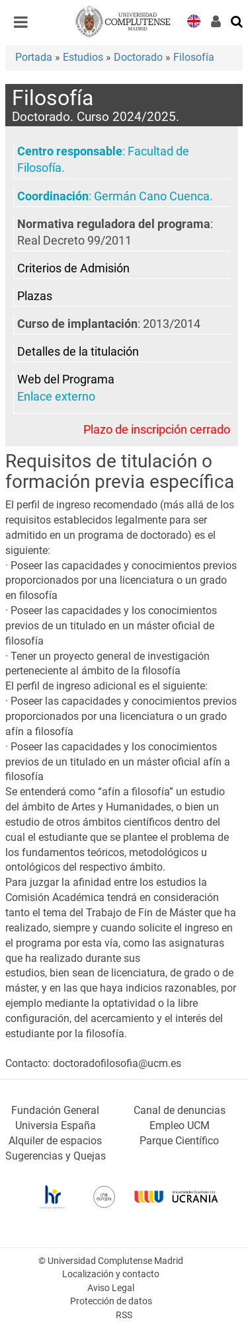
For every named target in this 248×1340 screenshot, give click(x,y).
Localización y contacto (110, 1274)
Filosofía (193, 57)
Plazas (34, 296)
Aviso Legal (110, 1288)
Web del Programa (65, 379)
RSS (124, 1315)
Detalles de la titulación (78, 351)
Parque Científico (179, 1140)
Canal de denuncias (180, 1110)
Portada (33, 57)
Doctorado (138, 57)
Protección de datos (111, 1301)
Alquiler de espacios (55, 1140)
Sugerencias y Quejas (55, 1156)
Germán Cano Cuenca (152, 196)
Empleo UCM (179, 1125)
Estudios (83, 57)
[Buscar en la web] (237, 20)
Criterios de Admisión (73, 268)
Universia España (55, 1125)
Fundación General (55, 1110)
